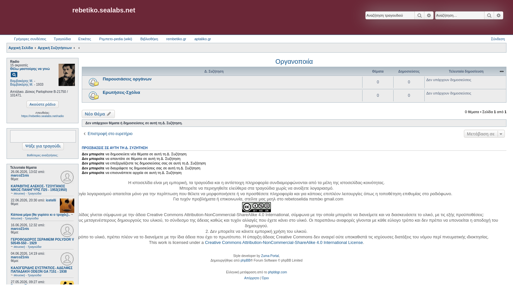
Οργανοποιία (294, 61)
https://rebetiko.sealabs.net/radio (42, 116)
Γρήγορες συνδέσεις (30, 39)
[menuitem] (251, 278)
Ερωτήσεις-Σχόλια (121, 92)
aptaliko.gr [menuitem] (202, 39)
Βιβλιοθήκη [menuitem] (149, 39)
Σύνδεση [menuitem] (498, 39)
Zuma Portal (270, 256)
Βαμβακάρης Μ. (21, 81)
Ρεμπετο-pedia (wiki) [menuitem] (115, 39)
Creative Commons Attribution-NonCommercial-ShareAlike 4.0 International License (284, 242)
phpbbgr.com (277, 272)
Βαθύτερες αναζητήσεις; (42, 155)
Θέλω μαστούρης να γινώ (30, 69)
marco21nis (20, 175)
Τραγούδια (62, 39)
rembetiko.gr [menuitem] (176, 39)
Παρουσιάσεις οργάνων (127, 79)
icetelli (51, 200)
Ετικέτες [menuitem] (84, 39)
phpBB (245, 260)
